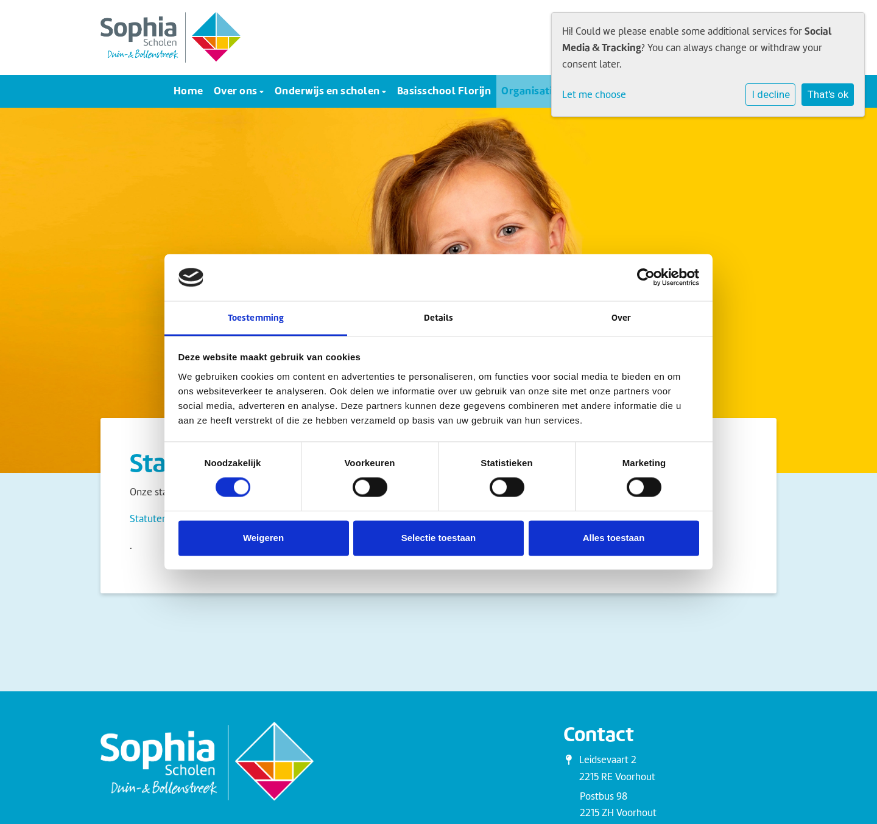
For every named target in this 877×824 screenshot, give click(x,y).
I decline (771, 94)
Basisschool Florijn (444, 90)
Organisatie (530, 90)
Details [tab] (439, 317)
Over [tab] (621, 317)
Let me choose (594, 94)
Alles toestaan (614, 537)
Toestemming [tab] (256, 317)
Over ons (237, 90)
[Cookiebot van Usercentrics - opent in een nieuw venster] (646, 277)
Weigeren (263, 537)
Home (188, 90)
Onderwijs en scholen (328, 90)
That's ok (828, 94)
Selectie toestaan (438, 537)
